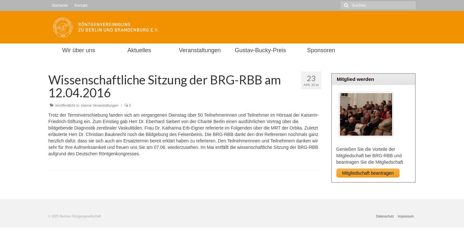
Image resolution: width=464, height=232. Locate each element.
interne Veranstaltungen (99, 105)
